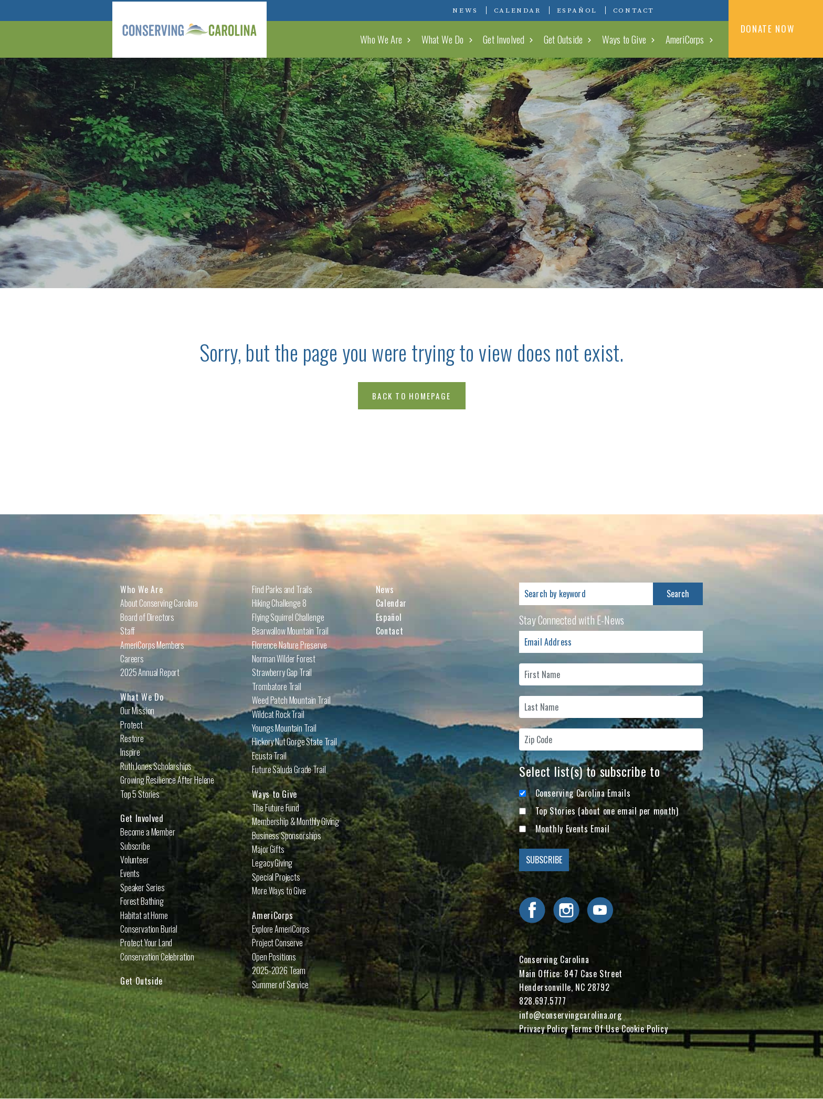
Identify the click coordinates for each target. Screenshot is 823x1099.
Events (130, 873)
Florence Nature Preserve (289, 645)
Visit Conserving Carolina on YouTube (707, 10)
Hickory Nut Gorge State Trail (294, 741)
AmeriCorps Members (152, 645)
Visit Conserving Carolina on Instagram (692, 10)
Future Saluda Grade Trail (288, 769)
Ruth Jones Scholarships (156, 766)
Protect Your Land (146, 942)
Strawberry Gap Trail (282, 672)
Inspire (130, 752)
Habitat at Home (144, 915)
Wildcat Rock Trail (278, 714)
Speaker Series (142, 887)
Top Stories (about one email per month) (607, 811)
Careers (132, 658)
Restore (132, 738)
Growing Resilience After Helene (167, 780)
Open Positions (274, 956)
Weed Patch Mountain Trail (291, 700)
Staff (127, 631)
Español (577, 10)
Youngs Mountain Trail (284, 728)
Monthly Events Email (572, 828)
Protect (131, 724)
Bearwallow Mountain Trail (290, 631)
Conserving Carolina (191, 29)
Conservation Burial (148, 929)
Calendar (517, 10)
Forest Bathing (142, 901)
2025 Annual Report (150, 672)
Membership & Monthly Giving (295, 821)
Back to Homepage (411, 395)
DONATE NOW (776, 28)
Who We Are (383, 38)
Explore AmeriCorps (280, 929)
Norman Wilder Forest (283, 658)
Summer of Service (280, 984)
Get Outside (564, 38)
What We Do (444, 38)
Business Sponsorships (286, 835)
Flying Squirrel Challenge (288, 617)
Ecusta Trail (269, 755)
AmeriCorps (685, 38)
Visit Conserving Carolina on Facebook (676, 10)
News (465, 10)
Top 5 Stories (140, 794)
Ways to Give (625, 38)
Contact (634, 10)
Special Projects (276, 877)
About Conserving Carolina (159, 603)
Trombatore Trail (276, 686)
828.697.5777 (542, 1001)
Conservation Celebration (157, 956)
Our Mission (137, 710)
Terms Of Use (595, 1028)
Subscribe (135, 846)
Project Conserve (277, 942)
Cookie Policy (644, 1028)
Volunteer (134, 859)
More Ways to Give (278, 890)
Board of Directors (147, 617)
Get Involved (504, 38)
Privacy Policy (543, 1028)
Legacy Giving (272, 863)
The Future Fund (275, 807)
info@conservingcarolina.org (570, 1015)
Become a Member (147, 832)
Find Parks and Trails (282, 589)
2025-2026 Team (278, 970)
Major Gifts (268, 849)
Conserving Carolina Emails (583, 793)
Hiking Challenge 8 (279, 603)
